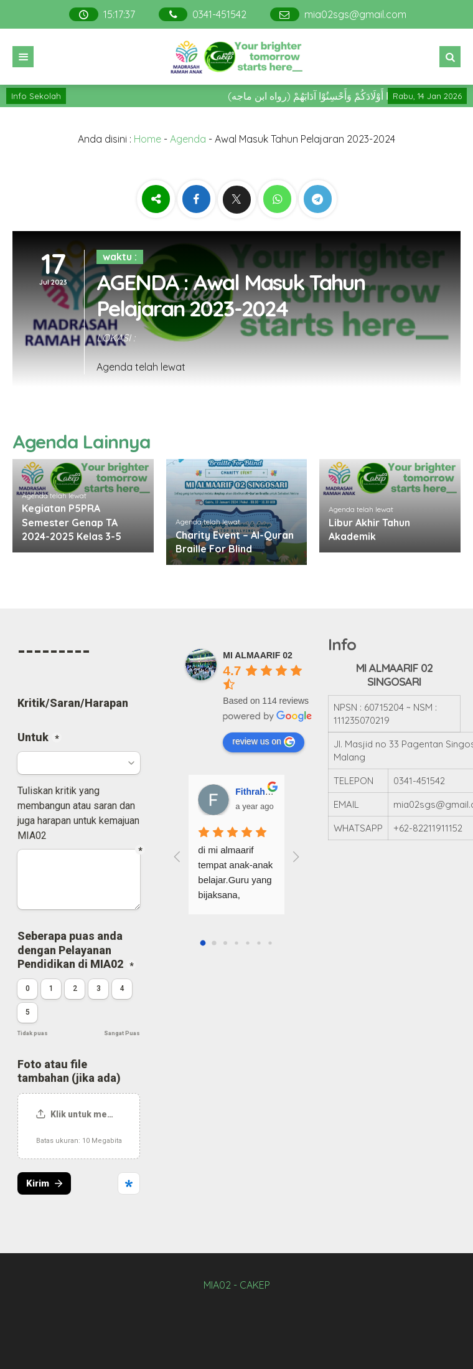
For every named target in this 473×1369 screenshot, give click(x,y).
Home (147, 139)
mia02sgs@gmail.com (355, 14)
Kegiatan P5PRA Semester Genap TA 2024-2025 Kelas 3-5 (71, 522)
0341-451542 (219, 14)
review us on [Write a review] (263, 741)
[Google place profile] (257, 655)
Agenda (188, 139)
